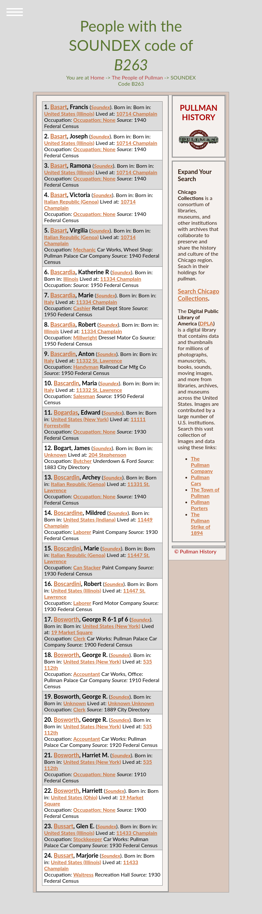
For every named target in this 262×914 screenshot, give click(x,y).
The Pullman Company (202, 464)
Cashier (82, 308)
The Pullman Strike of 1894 (201, 523)
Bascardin (63, 353)
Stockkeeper (87, 839)
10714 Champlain (136, 113)
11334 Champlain (120, 279)
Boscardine (68, 512)
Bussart (63, 826)
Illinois (70, 279)
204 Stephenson (107, 454)
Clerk (79, 638)
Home (97, 77)
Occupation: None (94, 120)
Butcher (82, 461)
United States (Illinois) (69, 113)
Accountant (86, 674)
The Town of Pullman (205, 492)
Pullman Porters (200, 505)
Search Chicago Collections (198, 295)
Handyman (85, 367)
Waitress (83, 874)
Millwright (85, 337)
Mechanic (84, 249)
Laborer (82, 532)
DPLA (206, 323)
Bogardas (66, 412)
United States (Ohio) (74, 797)
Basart (58, 106)
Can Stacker (87, 567)
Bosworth (66, 619)
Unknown (55, 454)
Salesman (84, 396)
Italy (49, 302)
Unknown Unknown (131, 703)
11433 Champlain (136, 833)
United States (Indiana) (89, 519)
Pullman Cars (200, 480)
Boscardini (67, 548)
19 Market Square (72, 632)
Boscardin (67, 477)
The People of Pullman (137, 77)
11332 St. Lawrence (99, 360)
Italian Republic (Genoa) (71, 201)
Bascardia (62, 272)
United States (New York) (80, 419)
